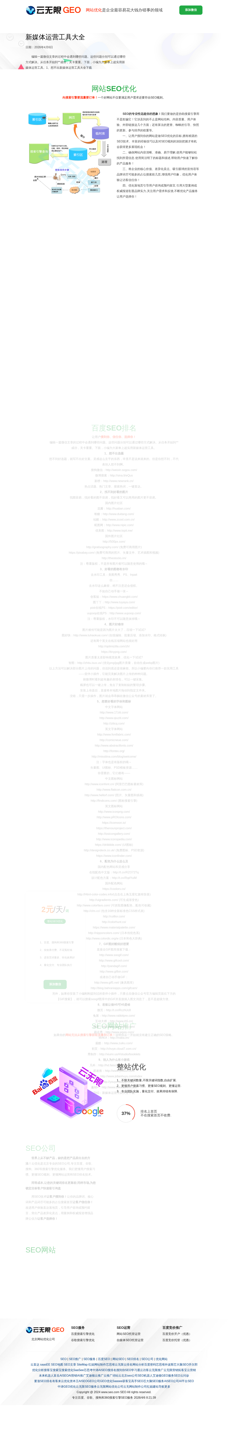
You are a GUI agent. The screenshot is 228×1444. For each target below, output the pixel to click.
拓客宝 (182, 1370)
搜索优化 (67, 1370)
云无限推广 (156, 1370)
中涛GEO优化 (67, 1386)
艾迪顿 (90, 1375)
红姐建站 (153, 1386)
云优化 (65, 1381)
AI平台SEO (186, 1381)
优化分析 (38, 1370)
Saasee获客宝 (121, 1381)
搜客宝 (48, 1370)
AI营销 (73, 1375)
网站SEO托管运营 (129, 1333)
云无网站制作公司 (135, 1386)
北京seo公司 (129, 1375)
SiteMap (82, 1364)
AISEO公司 (171, 1381)
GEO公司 (93, 1381)
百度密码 (150, 1364)
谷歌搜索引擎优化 (83, 1340)
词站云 (116, 1375)
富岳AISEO (61, 1375)
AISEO (83, 1381)
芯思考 (88, 1370)
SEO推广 (75, 1359)
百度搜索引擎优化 (83, 1333)
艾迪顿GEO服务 (163, 1375)
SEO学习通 (132, 1370)
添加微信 (191, 9)
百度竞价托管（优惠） (177, 1340)
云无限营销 (171, 1370)
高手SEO (137, 1381)
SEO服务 (89, 1359)
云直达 (34, 1364)
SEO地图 (57, 1364)
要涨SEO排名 (43, 1381)
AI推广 (81, 1375)
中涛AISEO (100, 1370)
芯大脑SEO (181, 1364)
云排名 (128, 1364)
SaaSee (78, 1370)
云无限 (119, 1364)
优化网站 (162, 1359)
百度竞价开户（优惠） (177, 1333)
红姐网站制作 (97, 1364)
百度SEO (104, 1359)
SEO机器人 (145, 1375)
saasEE (45, 1364)
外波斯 (169, 1364)
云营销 (191, 1370)
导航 (161, 1386)
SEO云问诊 (181, 1375)
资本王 (74, 1381)
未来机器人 (46, 1375)
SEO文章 (70, 1364)
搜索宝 (57, 1370)
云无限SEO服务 (86, 1386)
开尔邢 (193, 1364)
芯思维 (110, 1364)
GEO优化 (106, 1381)
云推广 (99, 1375)
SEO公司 (147, 1359)
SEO (63, 1359)
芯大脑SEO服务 (153, 1381)
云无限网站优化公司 (110, 1386)
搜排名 (111, 1370)
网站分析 (138, 1364)
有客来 (56, 1381)
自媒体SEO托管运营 (130, 1340)
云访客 (144, 1370)
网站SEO (118, 1359)
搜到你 (120, 1370)
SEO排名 (133, 1359)
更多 (167, 1386)
